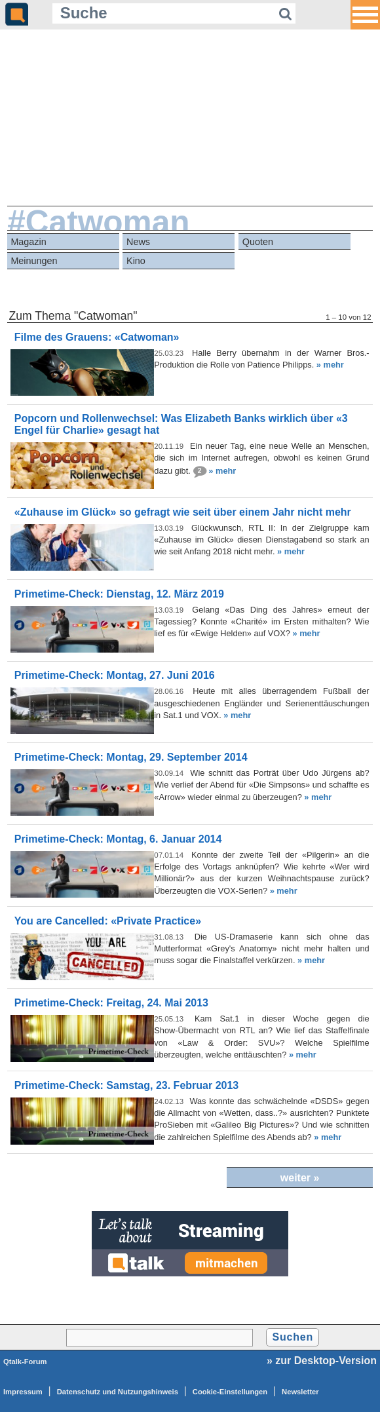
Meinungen (33, 261)
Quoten (257, 242)
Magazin (28, 242)
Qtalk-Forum (25, 1361)
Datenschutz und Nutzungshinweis (117, 1392)
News (138, 242)
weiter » (300, 1177)
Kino (135, 261)
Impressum (23, 1392)
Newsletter (300, 1392)
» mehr (330, 365)
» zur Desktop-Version (322, 1360)
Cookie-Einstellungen (230, 1392)
